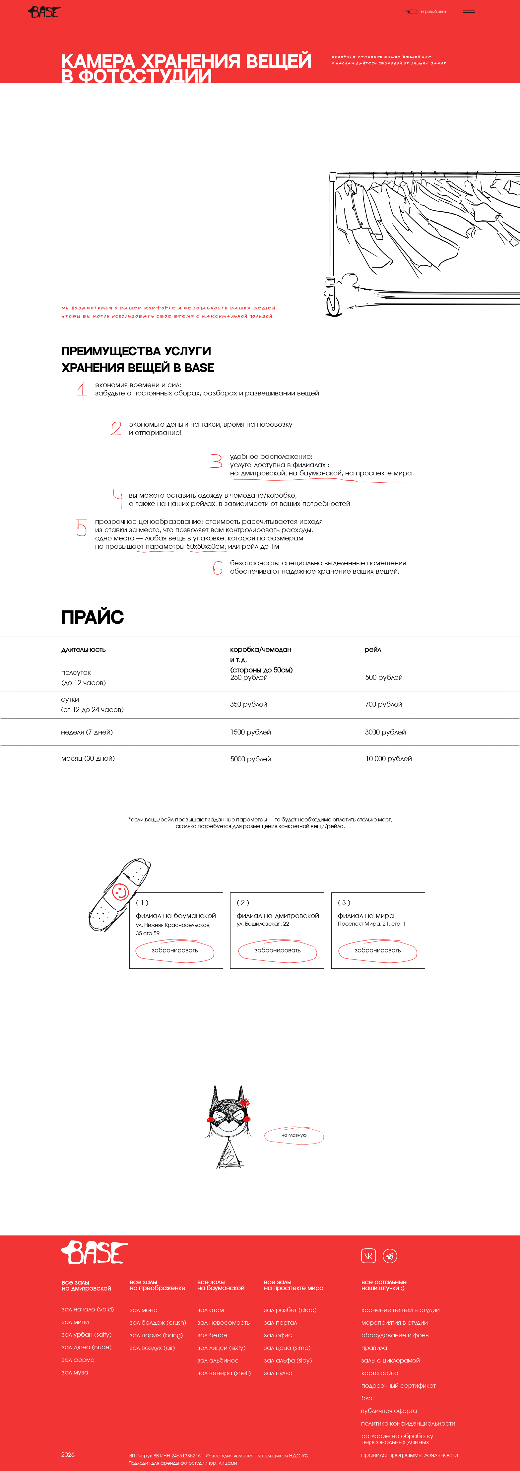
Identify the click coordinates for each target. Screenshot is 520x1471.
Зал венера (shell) (224, 1373)
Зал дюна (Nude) (87, 1348)
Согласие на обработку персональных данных (397, 1439)
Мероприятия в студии (394, 1323)
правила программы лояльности (409, 1455)
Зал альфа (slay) (288, 1361)
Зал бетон (212, 1336)
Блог (367, 1399)
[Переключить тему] (429, 11)
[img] (378, 950)
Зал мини (76, 1322)
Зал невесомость (223, 1323)
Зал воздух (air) (152, 1348)
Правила (374, 1348)
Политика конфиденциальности (408, 1424)
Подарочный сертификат (398, 1386)
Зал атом (210, 1310)
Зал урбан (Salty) (87, 1335)
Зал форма (78, 1360)
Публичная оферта (389, 1411)
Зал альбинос (218, 1361)
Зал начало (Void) (88, 1310)
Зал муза (75, 1373)
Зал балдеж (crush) (158, 1323)
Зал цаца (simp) (287, 1348)
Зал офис (278, 1336)
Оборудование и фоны (395, 1336)
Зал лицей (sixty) (221, 1348)
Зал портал (280, 1323)
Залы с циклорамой (390, 1361)
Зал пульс (278, 1373)
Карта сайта (379, 1373)
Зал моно (144, 1310)
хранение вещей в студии (400, 1310)
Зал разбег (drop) (290, 1310)
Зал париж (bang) (156, 1336)
